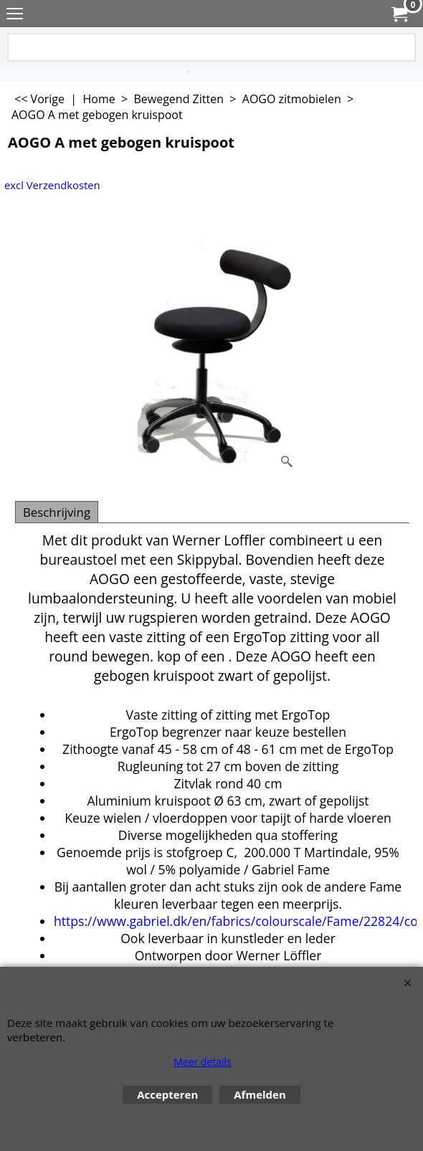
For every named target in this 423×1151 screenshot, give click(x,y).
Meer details (203, 1062)
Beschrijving (56, 512)
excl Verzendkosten (52, 185)
